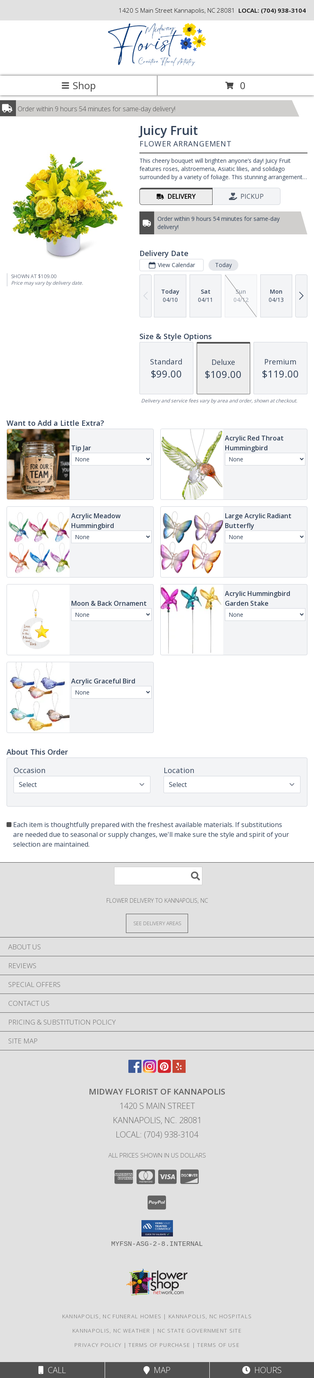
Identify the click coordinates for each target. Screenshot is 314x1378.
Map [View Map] (157, 1370)
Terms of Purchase (159, 1345)
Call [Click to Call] (52, 1370)
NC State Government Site (199, 1330)
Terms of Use (218, 1345)
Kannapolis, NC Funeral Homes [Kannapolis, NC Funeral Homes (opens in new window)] (111, 1316)
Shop (78, 85)
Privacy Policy (97, 1345)
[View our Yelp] (179, 1070)
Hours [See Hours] (262, 1370)
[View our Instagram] (149, 1070)
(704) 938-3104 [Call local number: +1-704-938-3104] (283, 10)
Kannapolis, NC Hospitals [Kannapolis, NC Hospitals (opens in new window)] (210, 1316)
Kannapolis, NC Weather (111, 1330)
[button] (157, 1228)
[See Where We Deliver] (157, 923)
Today (223, 265)
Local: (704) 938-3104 (157, 1134)
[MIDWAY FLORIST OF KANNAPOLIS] (157, 64)
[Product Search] (158, 876)
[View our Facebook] (134, 1070)
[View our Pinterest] (164, 1070)
